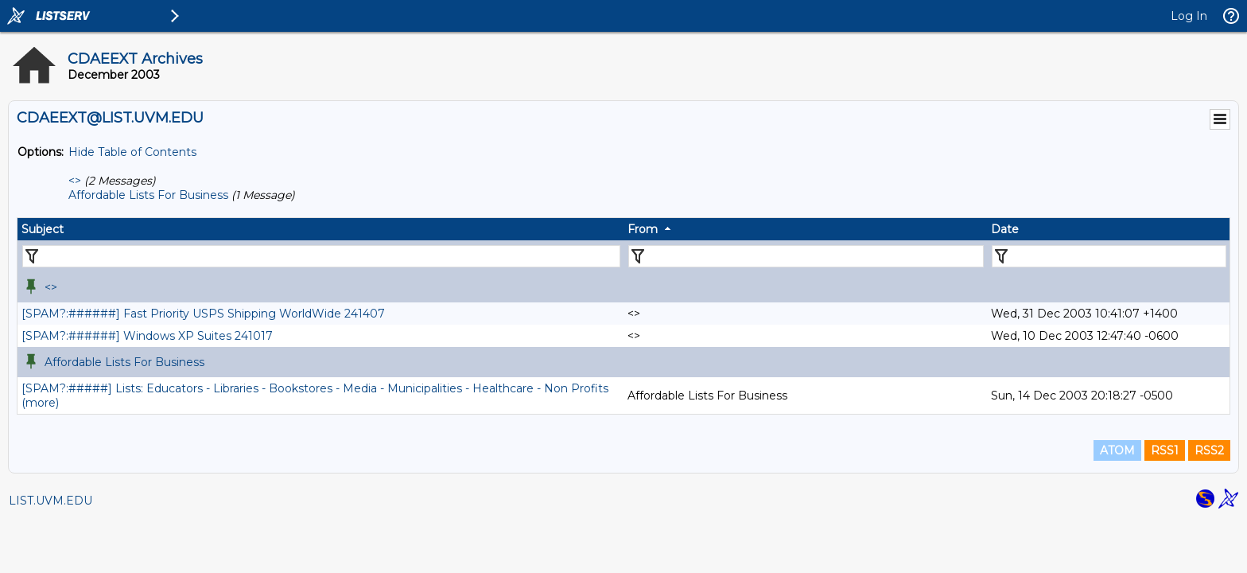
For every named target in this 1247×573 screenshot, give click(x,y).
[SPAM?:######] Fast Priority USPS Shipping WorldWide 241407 (203, 313)
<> (74, 180)
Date (1005, 229)
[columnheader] (320, 229)
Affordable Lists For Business (148, 195)
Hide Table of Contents (132, 152)
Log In (1189, 16)
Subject (42, 229)
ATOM (1117, 450)
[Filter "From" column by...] (806, 256)
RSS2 (1209, 450)
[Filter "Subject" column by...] (321, 256)
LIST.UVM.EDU (50, 500)
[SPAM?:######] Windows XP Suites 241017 (147, 336)
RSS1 (1165, 450)
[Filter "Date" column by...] (1109, 256)
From (642, 229)
